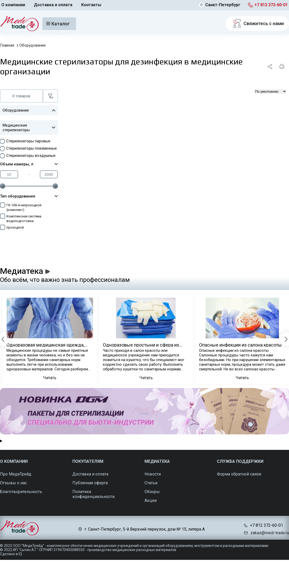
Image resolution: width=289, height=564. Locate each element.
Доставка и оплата (53, 4)
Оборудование (32, 45)
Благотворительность (21, 491)
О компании (13, 4)
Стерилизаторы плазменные (31, 148)
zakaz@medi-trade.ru (269, 532)
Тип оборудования (29, 196)
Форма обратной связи (239, 474)
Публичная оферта (90, 482)
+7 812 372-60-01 (271, 4)
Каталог (58, 23)
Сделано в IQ (11, 554)
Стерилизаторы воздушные (31, 155)
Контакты (91, 4)
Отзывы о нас (13, 482)
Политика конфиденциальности (93, 494)
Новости (152, 474)
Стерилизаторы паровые (28, 141)
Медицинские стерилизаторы (29, 127)
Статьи (150, 482)
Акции (150, 500)
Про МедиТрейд (15, 474)
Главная (7, 45)
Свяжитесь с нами (257, 23)
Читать (49, 377)
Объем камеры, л (29, 164)
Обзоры (152, 491)
